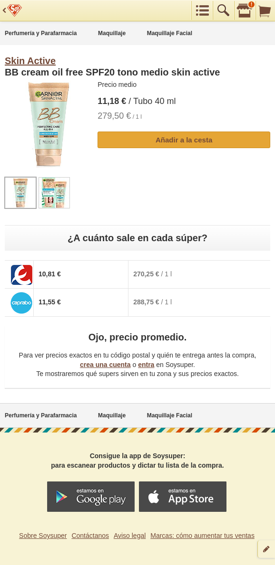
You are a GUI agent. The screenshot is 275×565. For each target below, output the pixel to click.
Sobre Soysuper (43, 535)
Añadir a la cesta (184, 140)
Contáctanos (90, 535)
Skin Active (30, 61)
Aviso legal (130, 535)
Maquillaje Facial (169, 33)
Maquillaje (112, 33)
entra (146, 364)
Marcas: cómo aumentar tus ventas (202, 535)
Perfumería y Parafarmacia (41, 33)
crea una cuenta (105, 364)
